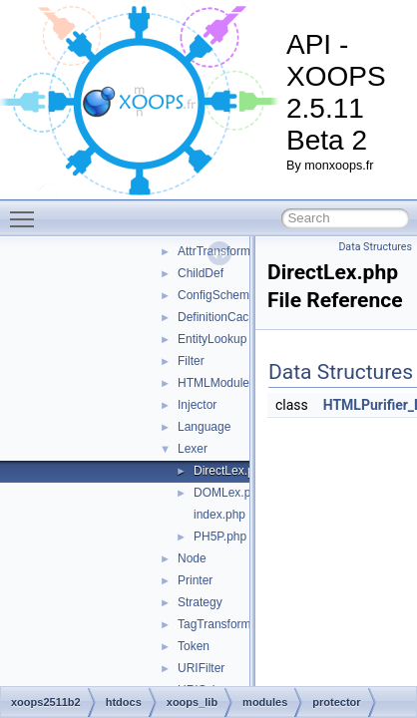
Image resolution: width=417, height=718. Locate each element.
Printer (195, 580)
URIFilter (201, 668)
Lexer (193, 449)
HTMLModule (213, 383)
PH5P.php (220, 536)
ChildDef (200, 273)
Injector (197, 405)
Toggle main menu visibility (27, 210)
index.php (219, 515)
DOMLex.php (229, 493)
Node (192, 558)
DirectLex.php (230, 471)
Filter (191, 361)
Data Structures (375, 246)
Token (193, 646)
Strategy (200, 602)
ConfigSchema (217, 295)
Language (204, 427)
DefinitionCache (220, 317)
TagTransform (214, 624)
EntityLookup (212, 339)
